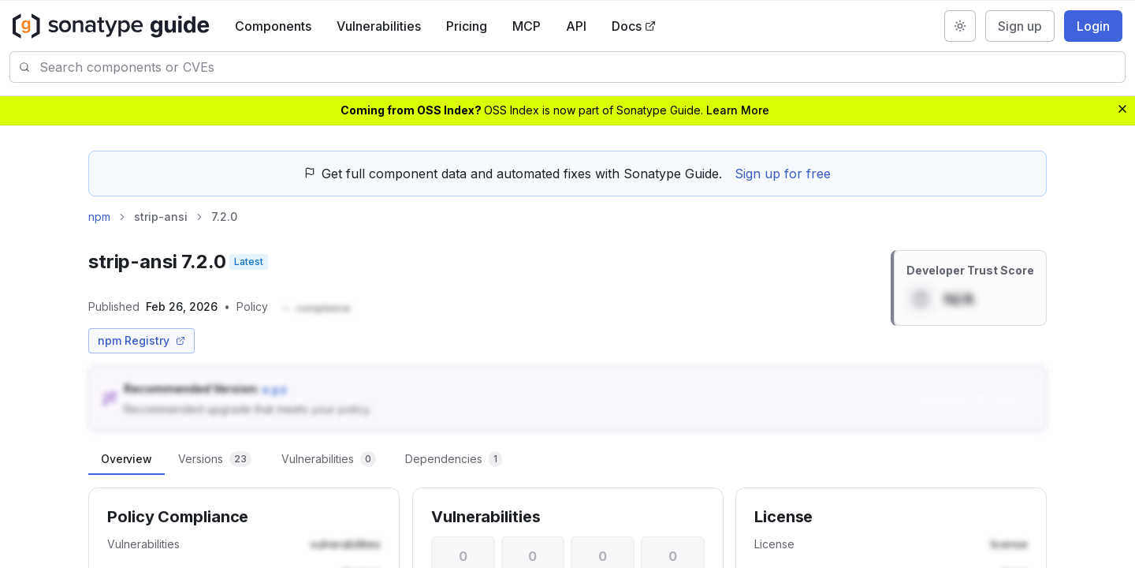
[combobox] (582, 67)
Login (1093, 26)
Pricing (466, 26)
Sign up (1020, 26)
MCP (526, 26)
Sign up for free (783, 173)
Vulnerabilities (379, 26)
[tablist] (567, 459)
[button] (315, 309)
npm (99, 216)
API (576, 26)
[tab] (126, 459)
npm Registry (141, 340)
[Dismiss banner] (1122, 108)
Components (273, 26)
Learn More (737, 110)
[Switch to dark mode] (960, 26)
